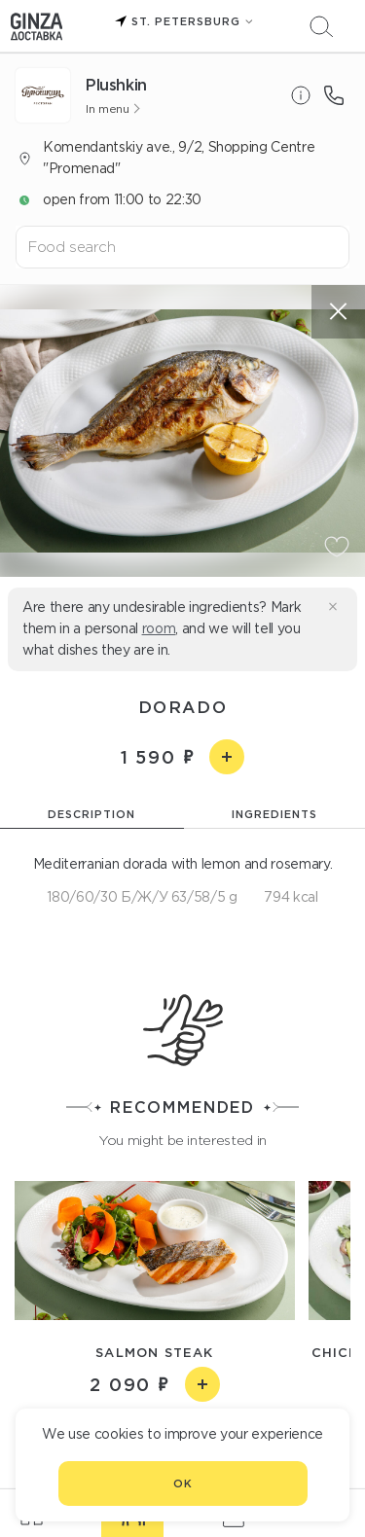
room (159, 628)
